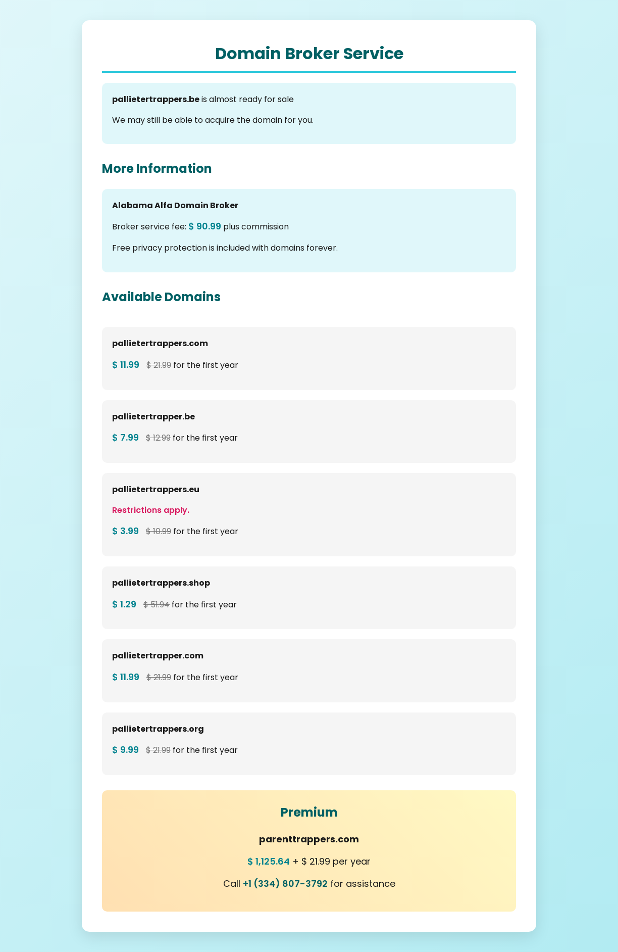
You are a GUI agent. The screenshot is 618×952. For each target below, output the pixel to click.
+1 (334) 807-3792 (285, 883)
